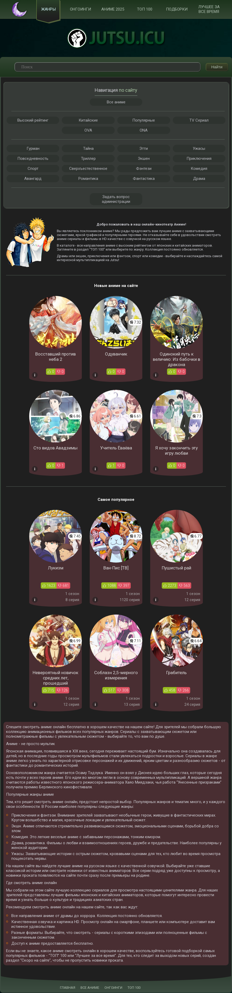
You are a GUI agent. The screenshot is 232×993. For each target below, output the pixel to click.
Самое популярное (116, 499)
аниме (107, 231)
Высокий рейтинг (32, 120)
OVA (88, 130)
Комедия (199, 168)
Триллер (88, 158)
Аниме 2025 (112, 9)
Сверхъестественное (88, 168)
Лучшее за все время (209, 9)
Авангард (33, 178)
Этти (143, 148)
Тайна (88, 148)
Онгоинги (80, 9)
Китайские (88, 120)
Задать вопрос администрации (116, 199)
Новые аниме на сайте (116, 286)
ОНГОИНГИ (113, 988)
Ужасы (199, 148)
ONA (144, 130)
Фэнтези (144, 168)
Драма (199, 178)
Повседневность (32, 158)
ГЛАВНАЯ (67, 988)
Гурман (33, 148)
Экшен (144, 158)
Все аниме (116, 102)
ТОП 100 (144, 9)
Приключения (198, 158)
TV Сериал (199, 120)
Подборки (177, 9)
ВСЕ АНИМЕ (89, 988)
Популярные (143, 120)
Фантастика (144, 178)
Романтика (88, 178)
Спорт (33, 168)
